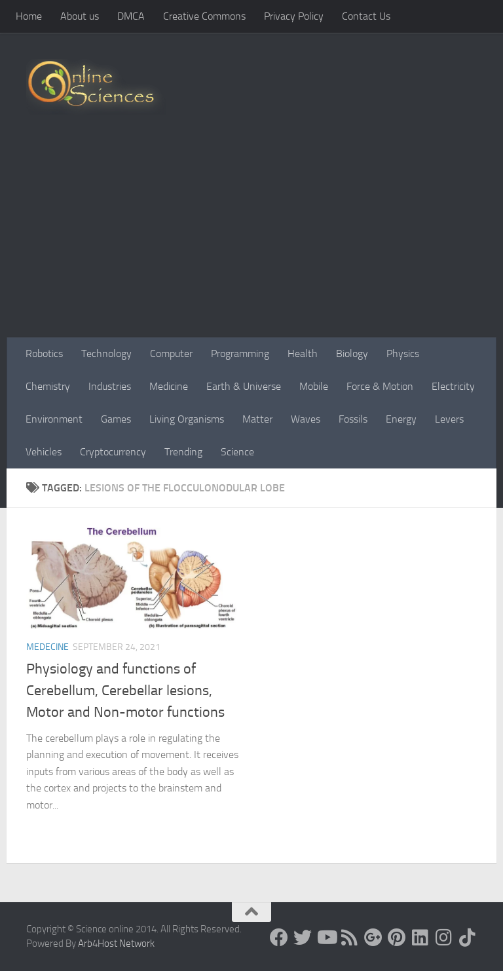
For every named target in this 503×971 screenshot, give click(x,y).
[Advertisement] (251, 239)
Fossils (353, 419)
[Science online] (279, 937)
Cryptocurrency (113, 452)
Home (29, 16)
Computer (171, 353)
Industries (109, 386)
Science (237, 452)
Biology (352, 353)
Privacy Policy (294, 16)
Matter (257, 419)
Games (116, 419)
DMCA (131, 16)
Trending (183, 452)
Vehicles (44, 452)
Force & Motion (379, 386)
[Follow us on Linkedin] (420, 937)
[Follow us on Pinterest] (397, 937)
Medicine (168, 386)
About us (79, 16)
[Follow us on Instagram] (444, 937)
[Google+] (373, 937)
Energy (401, 419)
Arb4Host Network (116, 943)
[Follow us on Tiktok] (467, 937)
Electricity (453, 386)
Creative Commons (204, 16)
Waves (305, 419)
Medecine (47, 647)
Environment (54, 419)
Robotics (44, 353)
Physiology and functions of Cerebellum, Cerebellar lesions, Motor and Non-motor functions (125, 690)
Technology (106, 353)
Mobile (313, 386)
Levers (449, 419)
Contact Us (366, 16)
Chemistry (48, 386)
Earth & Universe (243, 386)
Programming (240, 353)
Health (303, 353)
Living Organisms (186, 419)
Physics (402, 353)
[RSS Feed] (350, 937)
